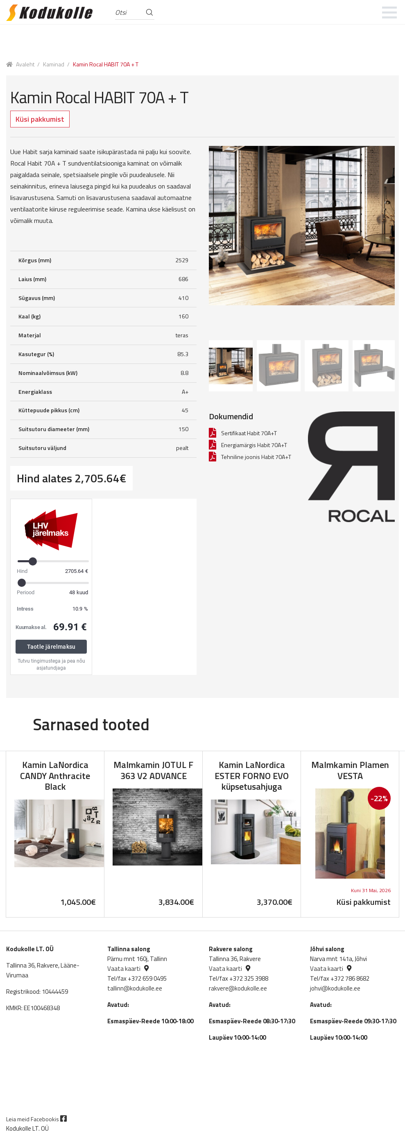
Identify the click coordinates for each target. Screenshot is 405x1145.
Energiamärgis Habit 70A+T (254, 445)
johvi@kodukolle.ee (335, 988)
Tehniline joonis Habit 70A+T (256, 456)
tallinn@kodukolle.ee (134, 988)
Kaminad (53, 64)
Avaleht (25, 64)
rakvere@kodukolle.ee (238, 988)
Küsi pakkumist (40, 119)
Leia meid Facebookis (36, 1119)
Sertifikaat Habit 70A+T (249, 433)
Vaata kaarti (123, 968)
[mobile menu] (389, 12)
